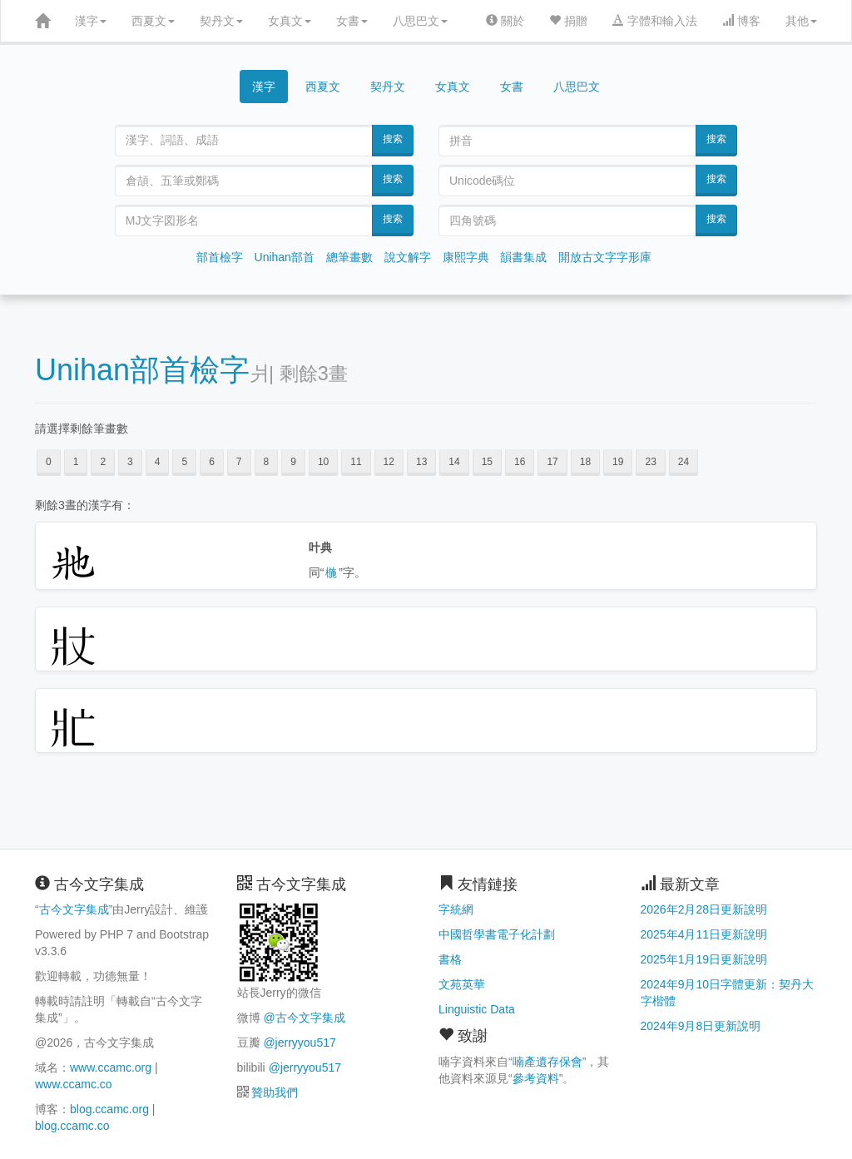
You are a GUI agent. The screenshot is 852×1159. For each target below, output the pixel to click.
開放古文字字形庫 (604, 257)
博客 (741, 20)
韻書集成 (523, 257)
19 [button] (617, 462)
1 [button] (76, 462)
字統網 (455, 909)
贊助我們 (274, 1092)
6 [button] (212, 462)
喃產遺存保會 (547, 1061)
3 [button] (130, 462)
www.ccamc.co (73, 1084)
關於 (505, 20)
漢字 (90, 20)
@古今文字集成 (303, 1017)
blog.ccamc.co (72, 1125)
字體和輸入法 (654, 20)
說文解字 (407, 257)
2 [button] (103, 462)
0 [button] (49, 462)
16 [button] (519, 462)
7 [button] (239, 462)
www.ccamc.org (110, 1067)
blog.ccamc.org (109, 1109)
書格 (450, 959)
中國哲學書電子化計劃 (496, 934)
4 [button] (158, 462)
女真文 (289, 20)
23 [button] (650, 462)
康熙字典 (466, 257)
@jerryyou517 (299, 1042)
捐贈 (568, 20)
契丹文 (221, 20)
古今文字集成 (74, 909)
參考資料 (536, 1078)
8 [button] (267, 462)
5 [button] (184, 462)
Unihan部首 (285, 257)
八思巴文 (420, 20)
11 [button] (355, 462)
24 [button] (683, 462)
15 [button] (487, 462)
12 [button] (389, 462)
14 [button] (453, 462)
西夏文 (153, 20)
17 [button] (552, 462)
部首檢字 (219, 257)
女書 (352, 20)
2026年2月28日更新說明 (704, 909)
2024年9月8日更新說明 (701, 1026)
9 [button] (293, 462)
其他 (801, 20)
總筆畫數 (349, 257)
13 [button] (421, 462)
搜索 (393, 139)
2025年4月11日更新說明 (704, 934)
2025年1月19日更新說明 (704, 959)
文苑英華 (461, 984)
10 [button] (323, 462)
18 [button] (585, 462)
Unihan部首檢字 (142, 370)
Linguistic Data (476, 1009)
